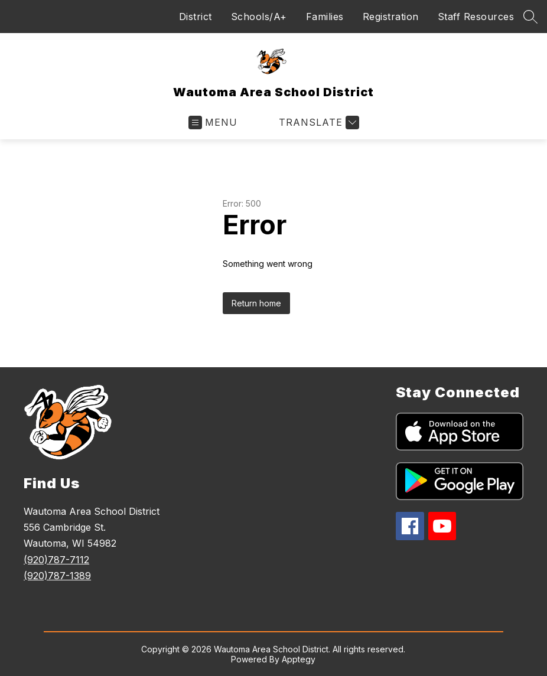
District (195, 16)
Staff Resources (476, 16)
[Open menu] (212, 122)
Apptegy (298, 659)
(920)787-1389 (57, 576)
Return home (256, 303)
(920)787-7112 (56, 560)
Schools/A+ (259, 16)
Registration (391, 16)
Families (325, 16)
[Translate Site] (317, 122)
